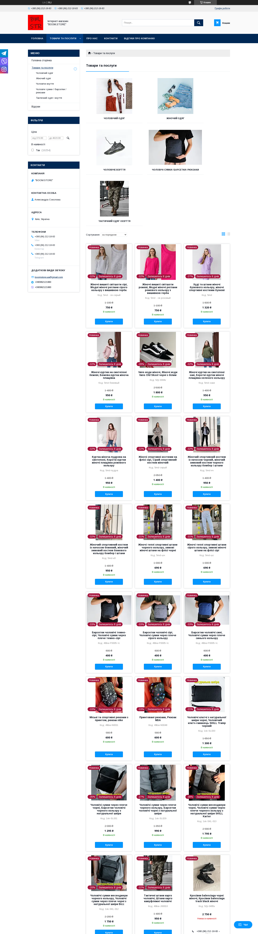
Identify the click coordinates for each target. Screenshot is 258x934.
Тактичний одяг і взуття (158, 170)
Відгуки (36, 106)
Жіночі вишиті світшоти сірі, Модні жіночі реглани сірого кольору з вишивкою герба (108, 238)
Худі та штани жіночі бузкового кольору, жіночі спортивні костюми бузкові (207, 238)
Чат (243, 924)
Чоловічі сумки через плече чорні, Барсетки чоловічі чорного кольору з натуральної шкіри (108, 760)
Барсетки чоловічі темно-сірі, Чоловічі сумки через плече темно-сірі (109, 586)
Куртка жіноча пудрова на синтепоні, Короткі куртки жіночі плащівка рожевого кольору (109, 412)
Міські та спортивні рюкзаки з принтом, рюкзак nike (109, 670)
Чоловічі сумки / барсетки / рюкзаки (108, 171)
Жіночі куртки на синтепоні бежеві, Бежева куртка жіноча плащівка (108, 326)
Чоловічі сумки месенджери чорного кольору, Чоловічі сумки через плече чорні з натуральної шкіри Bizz (109, 851)
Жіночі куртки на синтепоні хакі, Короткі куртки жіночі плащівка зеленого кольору (207, 326)
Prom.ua (146, 926)
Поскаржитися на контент (124, 929)
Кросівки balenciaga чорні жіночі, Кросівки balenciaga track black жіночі (206, 849)
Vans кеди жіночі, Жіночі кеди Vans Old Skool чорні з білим (157, 325)
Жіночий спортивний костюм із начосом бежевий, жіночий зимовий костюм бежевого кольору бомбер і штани (109, 500)
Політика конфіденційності (151, 929)
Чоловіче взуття (208, 118)
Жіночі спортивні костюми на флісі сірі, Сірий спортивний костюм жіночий (158, 411)
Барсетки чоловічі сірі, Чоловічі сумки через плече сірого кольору (157, 586)
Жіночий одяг (158, 118)
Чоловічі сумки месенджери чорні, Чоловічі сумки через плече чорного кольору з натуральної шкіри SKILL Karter (206, 762)
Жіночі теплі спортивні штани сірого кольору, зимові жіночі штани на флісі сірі (206, 498)
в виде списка (228, 185)
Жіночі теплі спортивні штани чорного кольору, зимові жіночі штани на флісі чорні (157, 498)
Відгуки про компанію (139, 38)
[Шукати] (198, 22)
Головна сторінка (42, 60)
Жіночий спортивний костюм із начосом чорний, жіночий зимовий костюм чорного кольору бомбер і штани (207, 412)
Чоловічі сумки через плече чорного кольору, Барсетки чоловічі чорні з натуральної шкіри (158, 760)
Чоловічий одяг (108, 118)
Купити (109, 272)
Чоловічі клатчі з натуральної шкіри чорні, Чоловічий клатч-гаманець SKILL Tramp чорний (206, 672)
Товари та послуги (63, 38)
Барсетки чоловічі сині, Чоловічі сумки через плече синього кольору (206, 586)
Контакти (111, 38)
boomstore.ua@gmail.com (49, 277)
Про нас (92, 38)
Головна (37, 38)
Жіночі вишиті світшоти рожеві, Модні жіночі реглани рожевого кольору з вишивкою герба (158, 240)
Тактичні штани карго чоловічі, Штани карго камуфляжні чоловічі (158, 849)
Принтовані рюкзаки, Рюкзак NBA (157, 670)
